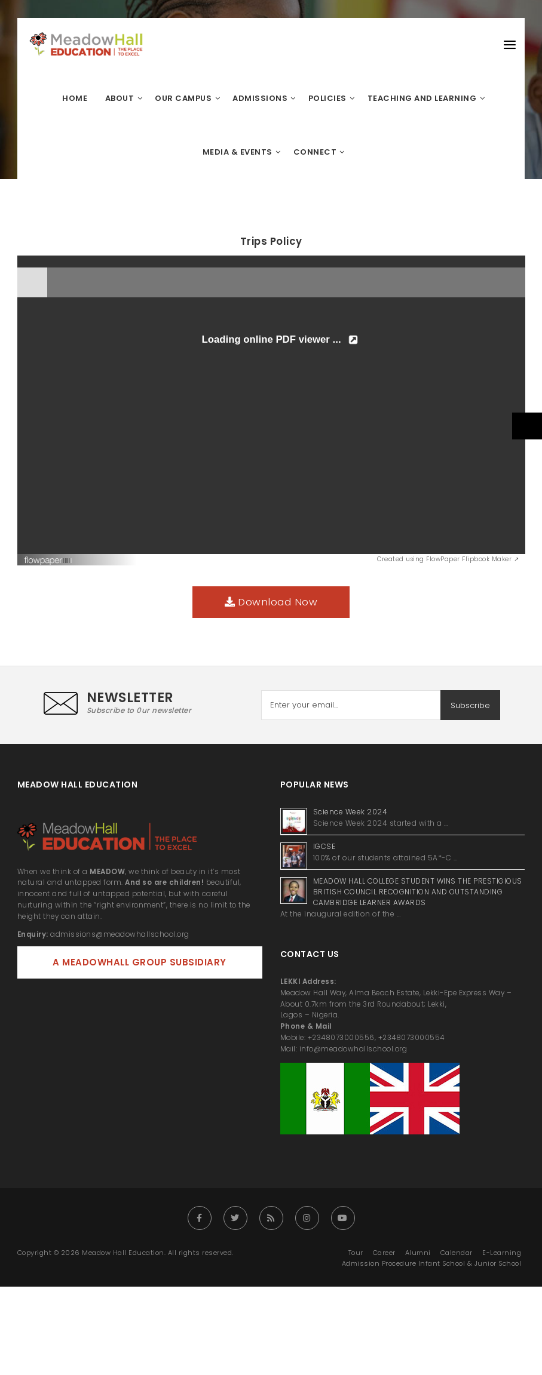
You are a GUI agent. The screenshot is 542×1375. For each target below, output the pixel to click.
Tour (355, 1252)
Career (384, 1252)
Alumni (418, 1252)
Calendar (456, 1252)
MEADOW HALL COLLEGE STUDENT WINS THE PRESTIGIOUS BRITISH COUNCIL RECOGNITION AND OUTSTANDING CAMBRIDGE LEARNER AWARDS (417, 892)
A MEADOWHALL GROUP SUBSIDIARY (139, 962)
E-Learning (501, 1252)
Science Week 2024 (350, 812)
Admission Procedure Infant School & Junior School (432, 1263)
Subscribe (470, 705)
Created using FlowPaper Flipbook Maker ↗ (448, 559)
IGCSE (325, 846)
